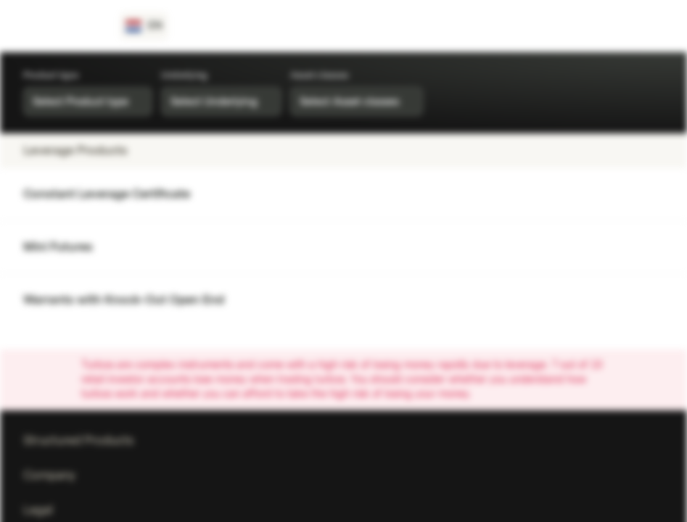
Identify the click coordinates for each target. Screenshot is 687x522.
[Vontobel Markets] (62, 26)
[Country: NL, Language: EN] (144, 26)
